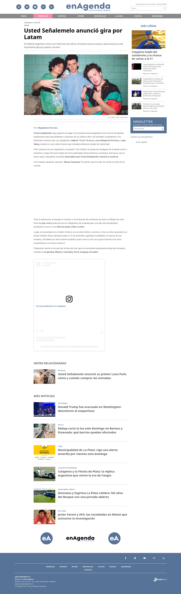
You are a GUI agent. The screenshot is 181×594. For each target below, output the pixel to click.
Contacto (88, 570)
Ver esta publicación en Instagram (51, 306)
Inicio (24, 16)
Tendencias (43, 16)
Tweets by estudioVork (141, 136)
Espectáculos (100, 16)
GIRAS (113, 117)
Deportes (62, 16)
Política (138, 16)
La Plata (119, 16)
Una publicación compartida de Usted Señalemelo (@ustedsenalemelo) (69, 346)
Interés (81, 16)
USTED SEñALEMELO (121, 117)
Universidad (157, 16)
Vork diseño (141, 142)
